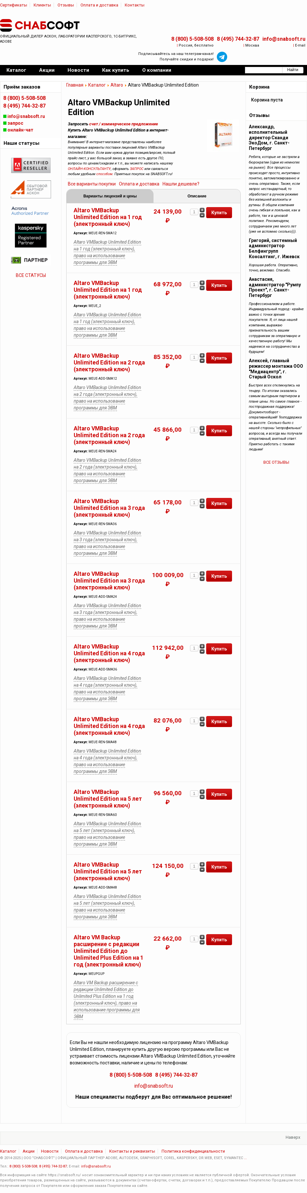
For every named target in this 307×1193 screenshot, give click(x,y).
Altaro (117, 85)
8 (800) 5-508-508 (192, 39)
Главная (74, 85)
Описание (196, 196)
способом (104, 174)
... (245, 1158)
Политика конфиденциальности (193, 1151)
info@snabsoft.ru (283, 39)
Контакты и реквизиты (132, 1151)
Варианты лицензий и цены (110, 196)
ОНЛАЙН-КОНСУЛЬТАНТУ (89, 169)
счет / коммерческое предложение (123, 123)
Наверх (293, 1137)
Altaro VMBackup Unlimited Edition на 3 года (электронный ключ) (109, 508)
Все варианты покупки (92, 183)
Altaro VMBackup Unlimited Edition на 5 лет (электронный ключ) (108, 799)
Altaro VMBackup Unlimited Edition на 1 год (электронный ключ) (108, 217)
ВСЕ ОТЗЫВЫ (276, 462)
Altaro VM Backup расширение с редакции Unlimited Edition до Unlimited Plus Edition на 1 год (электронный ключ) (108, 951)
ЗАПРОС (136, 169)
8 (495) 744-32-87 (238, 39)
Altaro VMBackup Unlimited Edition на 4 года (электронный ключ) (109, 653)
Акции (29, 1151)
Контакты (134, 5)
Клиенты (42, 5)
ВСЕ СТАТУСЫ (31, 275)
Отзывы (66, 5)
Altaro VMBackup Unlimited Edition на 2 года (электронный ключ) (109, 363)
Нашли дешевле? (181, 183)
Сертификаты (13, 5)
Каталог (97, 85)
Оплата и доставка (99, 5)
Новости (49, 1151)
